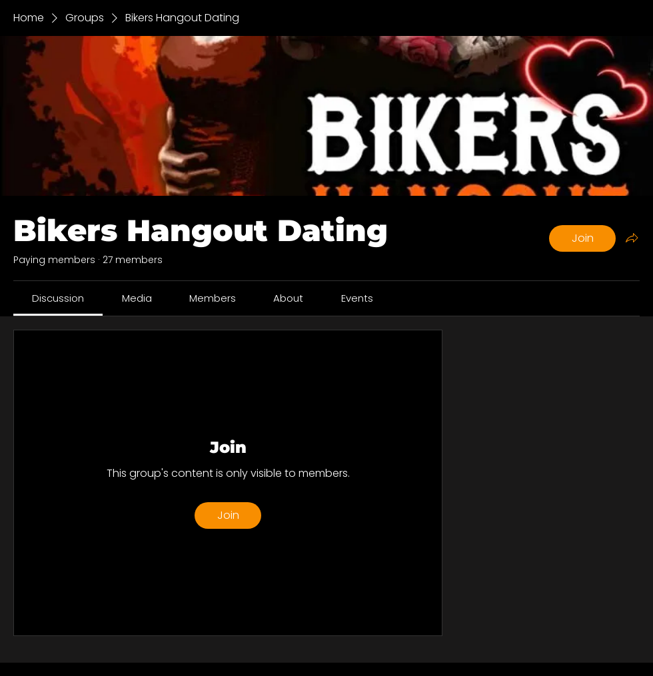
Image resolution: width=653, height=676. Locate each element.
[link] (58, 298)
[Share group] (632, 238)
